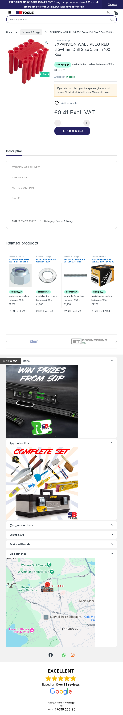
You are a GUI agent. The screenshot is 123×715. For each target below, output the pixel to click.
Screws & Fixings (31, 32)
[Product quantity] (72, 123)
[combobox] (57, 19)
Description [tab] (14, 151)
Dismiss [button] (112, 4)
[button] (46, 42)
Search (111, 19)
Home (9, 32)
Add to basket (75, 130)
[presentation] (116, 342)
